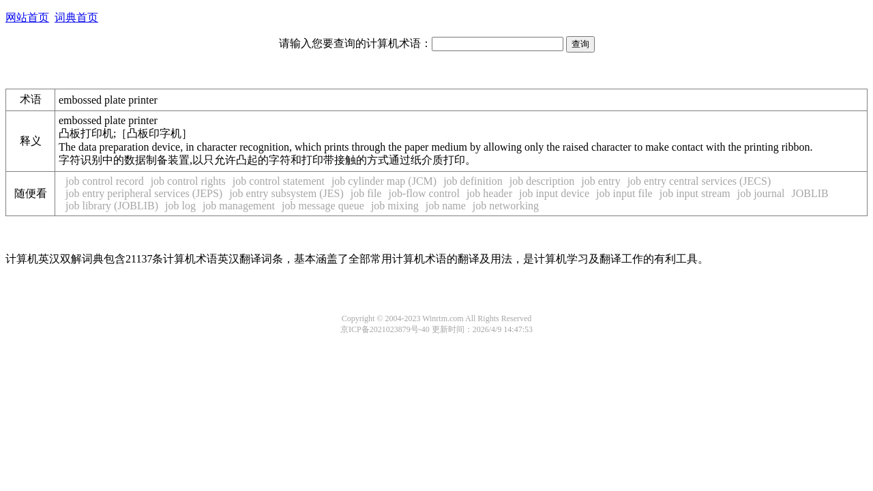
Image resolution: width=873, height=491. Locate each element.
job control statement (279, 181)
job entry (600, 181)
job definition (473, 181)
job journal (761, 193)
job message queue (323, 205)
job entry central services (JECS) (699, 181)
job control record (104, 181)
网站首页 (27, 17)
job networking (506, 205)
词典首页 (76, 17)
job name (446, 205)
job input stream (695, 193)
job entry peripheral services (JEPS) (143, 193)
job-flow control (423, 193)
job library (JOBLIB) (111, 205)
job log (180, 205)
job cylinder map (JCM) (383, 181)
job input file (624, 193)
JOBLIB (809, 193)
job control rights (188, 181)
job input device (554, 193)
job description (542, 181)
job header (489, 193)
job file (366, 193)
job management (239, 205)
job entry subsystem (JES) (286, 193)
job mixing (395, 205)
